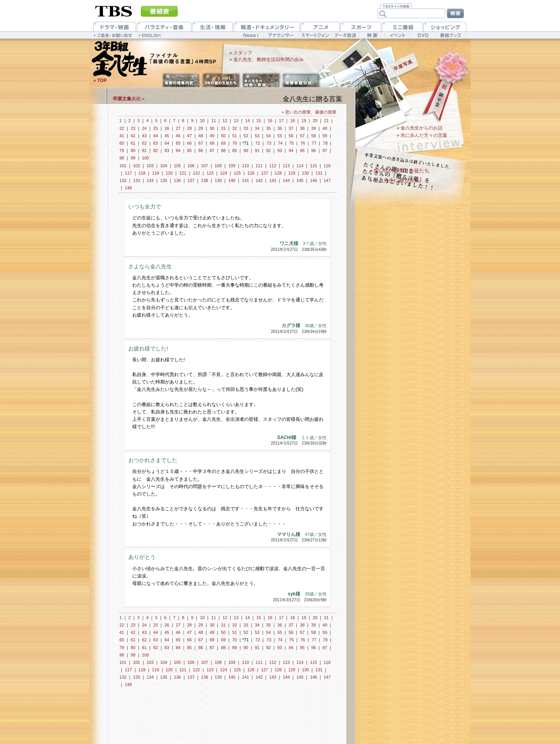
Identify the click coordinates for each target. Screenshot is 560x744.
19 (303, 120)
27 (178, 128)
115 (313, 165)
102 (136, 165)
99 (133, 158)
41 (121, 135)
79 (121, 150)
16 (270, 120)
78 (325, 143)
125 (237, 173)
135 (163, 180)
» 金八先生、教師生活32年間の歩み (266, 59)
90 (245, 150)
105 (177, 165)
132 (122, 180)
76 (302, 143)
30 (212, 128)
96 (313, 150)
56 (291, 135)
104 (163, 165)
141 (245, 180)
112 (272, 165)
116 (327, 165)
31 (223, 128)
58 (313, 135)
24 (144, 128)
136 (177, 180)
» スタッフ (240, 53)
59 (324, 135)
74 (280, 143)
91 (257, 150)
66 (189, 143)
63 (155, 143)
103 (150, 165)
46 (178, 135)
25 (155, 128)
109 (231, 165)
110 (245, 165)
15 (258, 120)
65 (178, 143)
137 (190, 180)
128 (278, 173)
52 (245, 135)
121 (182, 173)
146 (313, 180)
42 (133, 135)
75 (291, 143)
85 (189, 150)
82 (155, 150)
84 (178, 150)
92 (268, 150)
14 (247, 120)
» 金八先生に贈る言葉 (394, 180)
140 (231, 180)
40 (324, 128)
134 (150, 180)
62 (144, 143)
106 (190, 165)
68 (212, 143)
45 (166, 135)
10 (202, 120)
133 (136, 180)
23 (133, 128)
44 (155, 135)
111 (259, 165)
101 (122, 165)
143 (272, 180)
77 (314, 143)
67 (200, 143)
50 (223, 135)
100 (145, 158)
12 (224, 120)
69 (223, 143)
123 (210, 173)
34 (257, 128)
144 (286, 180)
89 (234, 150)
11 (213, 120)
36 (279, 128)
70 (234, 143)
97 (324, 150)
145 (299, 180)
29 (200, 128)
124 (223, 173)
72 (257, 143)
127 (264, 173)
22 (121, 128)
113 (286, 165)
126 (250, 173)
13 (236, 120)
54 (268, 135)
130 (305, 173)
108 (218, 165)
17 (281, 120)
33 (245, 128)
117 (128, 173)
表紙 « (129, 99)
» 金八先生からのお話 (420, 128)
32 (234, 128)
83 (166, 150)
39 (313, 128)
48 (200, 135)
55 (279, 135)
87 (212, 150)
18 (292, 120)
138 (204, 180)
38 (302, 128)
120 (169, 173)
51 (234, 135)
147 (327, 180)
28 (189, 128)
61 (133, 143)
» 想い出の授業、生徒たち (399, 170)
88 (223, 150)
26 (166, 128)
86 (200, 150)
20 (315, 120)
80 (133, 150)
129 (291, 173)
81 (144, 150)
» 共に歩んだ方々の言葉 (422, 135)
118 (141, 173)
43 (144, 135)
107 (204, 165)
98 (121, 158)
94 (291, 150)
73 (268, 143)
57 (302, 135)
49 (212, 135)
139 (218, 180)
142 (259, 180)
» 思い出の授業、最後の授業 (309, 112)
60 (121, 143)
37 (291, 128)
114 (299, 165)
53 (257, 135)
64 (166, 143)
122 (196, 173)
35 (268, 128)
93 (279, 150)
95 (302, 150)
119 (155, 173)
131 (318, 173)
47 (189, 135)
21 (326, 120)
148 (128, 188)
